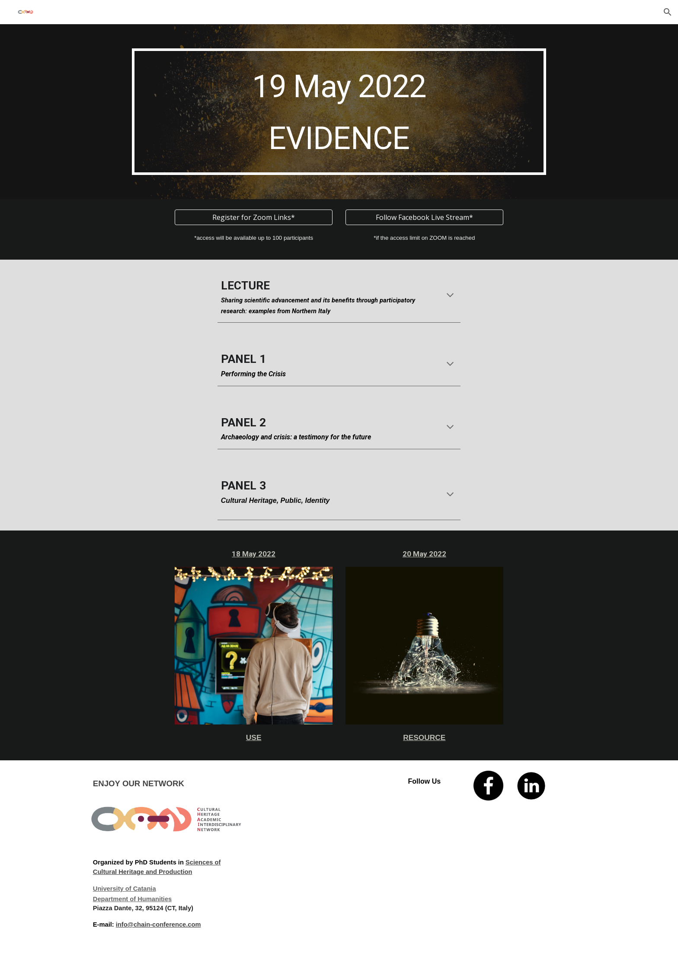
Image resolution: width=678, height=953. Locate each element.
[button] (667, 12)
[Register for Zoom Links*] (253, 217)
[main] (339, 111)
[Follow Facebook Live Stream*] (424, 217)
